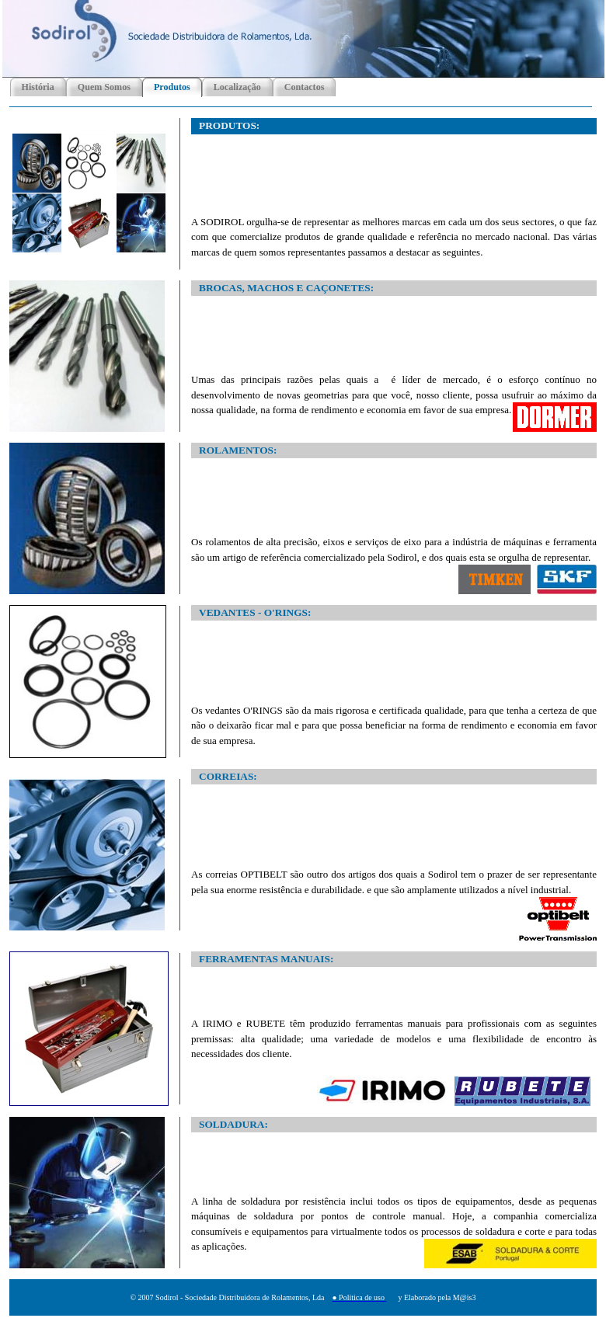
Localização (237, 87)
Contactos (304, 87)
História (38, 87)
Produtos (172, 87)
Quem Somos (104, 87)
